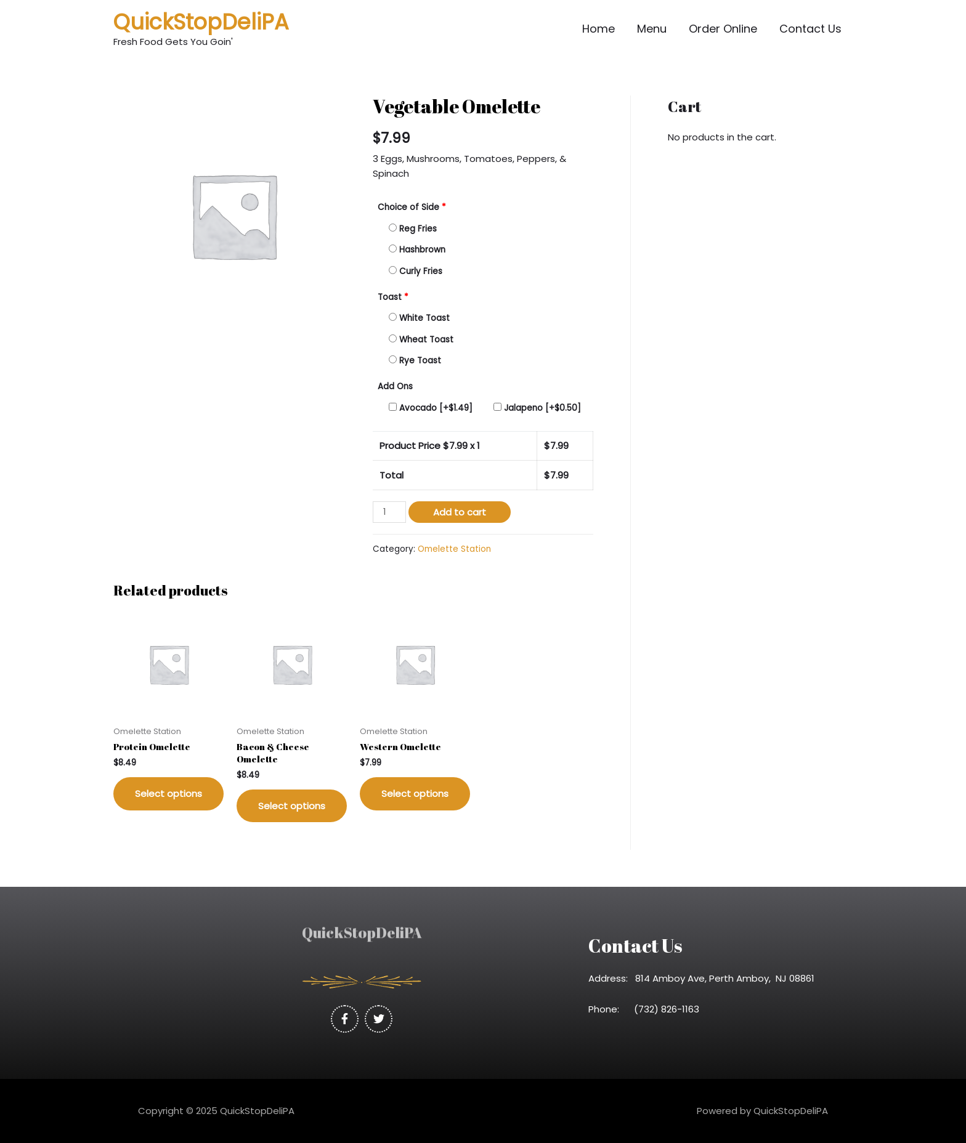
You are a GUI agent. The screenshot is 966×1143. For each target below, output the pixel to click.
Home (598, 28)
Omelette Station (454, 549)
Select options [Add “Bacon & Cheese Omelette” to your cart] (291, 805)
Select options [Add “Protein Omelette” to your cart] (168, 793)
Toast (393, 297)
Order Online (723, 28)
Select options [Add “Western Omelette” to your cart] (414, 793)
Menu (652, 28)
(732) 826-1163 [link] (670, 1009)
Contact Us (810, 28)
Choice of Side (412, 207)
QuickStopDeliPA (201, 22)
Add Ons (395, 386)
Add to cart (459, 512)
